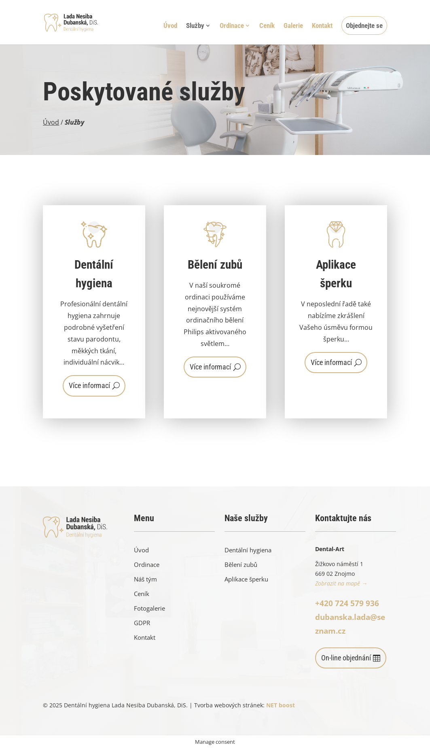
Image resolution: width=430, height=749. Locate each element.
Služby (195, 26)
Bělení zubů (241, 564)
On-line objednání (346, 658)
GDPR (142, 623)
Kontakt (322, 26)
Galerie (293, 26)
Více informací (89, 385)
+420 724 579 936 (347, 603)
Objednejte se (364, 25)
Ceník (267, 26)
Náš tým (145, 579)
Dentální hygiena (248, 550)
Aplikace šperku (246, 579)
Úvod (170, 26)
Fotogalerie (149, 608)
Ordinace (232, 26)
